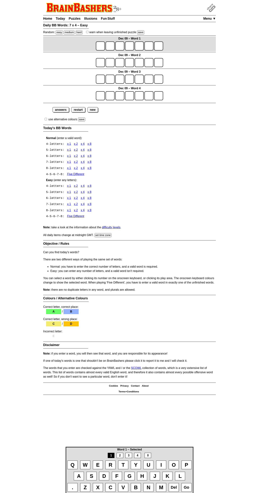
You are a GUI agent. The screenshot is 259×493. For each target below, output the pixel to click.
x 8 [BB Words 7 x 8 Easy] (89, 205)
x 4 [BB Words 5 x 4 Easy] (83, 192)
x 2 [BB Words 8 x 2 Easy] (76, 211)
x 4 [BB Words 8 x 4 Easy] (83, 211)
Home (47, 18)
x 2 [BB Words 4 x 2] (76, 144)
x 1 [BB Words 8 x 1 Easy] (69, 211)
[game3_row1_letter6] (148, 79)
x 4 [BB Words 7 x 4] (83, 162)
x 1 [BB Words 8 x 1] (69, 168)
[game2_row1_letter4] (129, 62)
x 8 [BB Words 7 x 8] (89, 162)
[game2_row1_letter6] (148, 62)
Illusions (90, 18)
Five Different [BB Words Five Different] (75, 174)
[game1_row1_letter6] (148, 45)
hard (79, 32)
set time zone (103, 236)
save (140, 32)
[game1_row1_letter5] (139, 45)
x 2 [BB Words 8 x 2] (76, 168)
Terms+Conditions (129, 392)
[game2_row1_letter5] (139, 62)
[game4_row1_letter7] (158, 95)
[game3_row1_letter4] (129, 79)
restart (78, 109)
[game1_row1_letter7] (158, 45)
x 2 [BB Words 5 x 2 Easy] (76, 192)
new (93, 109)
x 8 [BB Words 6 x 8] (89, 156)
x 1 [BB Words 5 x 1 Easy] (69, 192)
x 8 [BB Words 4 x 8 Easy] (89, 186)
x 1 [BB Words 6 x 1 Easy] (69, 199)
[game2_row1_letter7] (158, 62)
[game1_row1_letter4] (129, 45)
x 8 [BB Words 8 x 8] (89, 168)
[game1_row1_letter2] (110, 45)
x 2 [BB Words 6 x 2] (76, 156)
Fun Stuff (108, 18)
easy (59, 32)
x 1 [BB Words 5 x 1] (69, 150)
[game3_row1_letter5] (139, 79)
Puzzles (75, 18)
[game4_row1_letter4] (129, 95)
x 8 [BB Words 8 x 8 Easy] (89, 211)
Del (174, 487)
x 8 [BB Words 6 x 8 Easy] (89, 199)
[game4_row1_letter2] (110, 95)
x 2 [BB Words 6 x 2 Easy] (76, 199)
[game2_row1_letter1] (100, 62)
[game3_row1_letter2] (110, 79)
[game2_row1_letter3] (119, 62)
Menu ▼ (209, 18)
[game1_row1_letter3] (119, 45)
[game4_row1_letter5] (139, 95)
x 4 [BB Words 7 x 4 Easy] (83, 205)
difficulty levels (111, 228)
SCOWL (136, 368)
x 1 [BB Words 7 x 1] (69, 162)
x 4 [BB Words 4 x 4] (83, 144)
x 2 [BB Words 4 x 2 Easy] (76, 186)
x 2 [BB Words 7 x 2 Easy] (76, 205)
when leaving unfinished (115, 32)
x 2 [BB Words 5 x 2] (76, 150)
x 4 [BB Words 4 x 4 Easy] (83, 186)
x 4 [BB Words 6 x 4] (83, 156)
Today (60, 18)
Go (186, 487)
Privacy (124, 386)
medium (69, 32)
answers (61, 109)
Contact (135, 386)
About (145, 386)
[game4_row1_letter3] (119, 95)
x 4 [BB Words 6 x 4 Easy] (83, 199)
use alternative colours (62, 119)
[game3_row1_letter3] (119, 79)
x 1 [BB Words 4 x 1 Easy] (69, 186)
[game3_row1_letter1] (100, 79)
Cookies (113, 386)
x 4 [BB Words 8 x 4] (83, 168)
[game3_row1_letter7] (158, 79)
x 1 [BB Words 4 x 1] (69, 144)
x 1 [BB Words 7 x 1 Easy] (69, 205)
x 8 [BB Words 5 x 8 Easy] (89, 192)
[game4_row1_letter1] (100, 95)
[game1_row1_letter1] (100, 45)
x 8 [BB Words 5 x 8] (89, 150)
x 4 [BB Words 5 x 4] (83, 150)
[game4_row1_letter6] (148, 95)
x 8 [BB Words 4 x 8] (89, 144)
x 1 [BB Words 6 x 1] (69, 156)
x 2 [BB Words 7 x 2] (76, 162)
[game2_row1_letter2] (110, 62)
